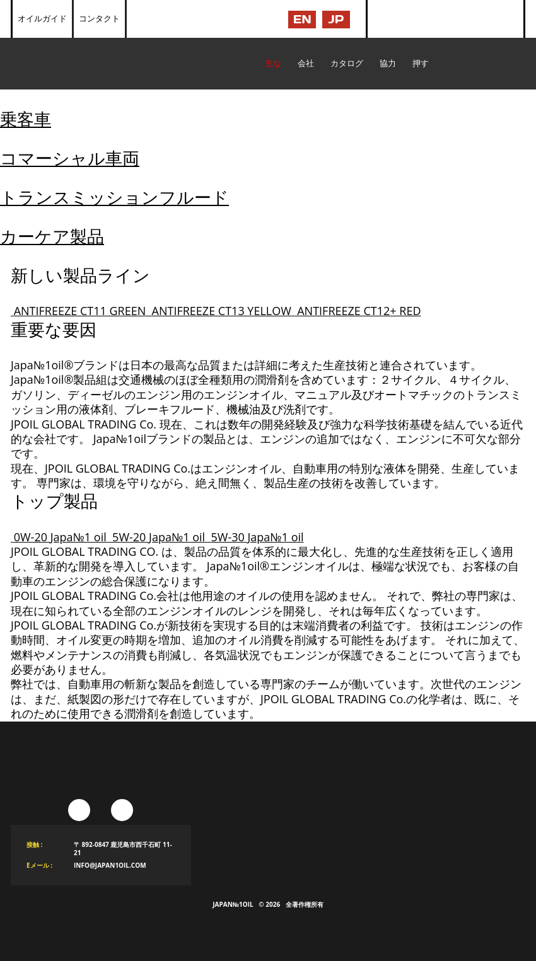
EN (302, 19)
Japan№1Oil (233, 904)
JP (336, 19)
